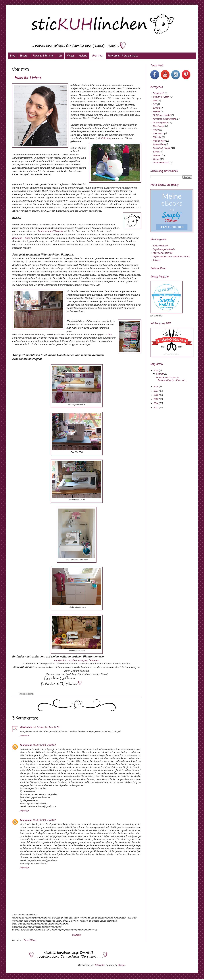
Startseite (76, 935)
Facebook (59, 660)
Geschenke (158, 126)
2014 (156, 403)
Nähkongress (159, 141)
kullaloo (156, 260)
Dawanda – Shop (21, 238)
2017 (156, 391)
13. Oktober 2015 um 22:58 (46, 727)
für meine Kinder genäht (164, 119)
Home (156, 130)
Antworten (24, 735)
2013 (156, 407)
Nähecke (157, 137)
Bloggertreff (158, 93)
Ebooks (24, 56)
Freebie (156, 111)
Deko (155, 100)
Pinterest (94, 660)
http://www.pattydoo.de (164, 249)
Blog (12, 56)
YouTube (71, 660)
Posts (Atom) (30, 940)
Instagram (83, 660)
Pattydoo (106, 138)
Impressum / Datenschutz (122, 56)
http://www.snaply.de (163, 253)
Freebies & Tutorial (43, 56)
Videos (70, 56)
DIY (60, 56)
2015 (156, 399)
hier (110, 334)
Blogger (121, 965)
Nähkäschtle (26, 727)
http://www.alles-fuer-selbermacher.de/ (171, 256)
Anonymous (26, 745)
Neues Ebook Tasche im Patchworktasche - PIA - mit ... (171, 378)
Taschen (157, 155)
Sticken (156, 151)
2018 (156, 386)
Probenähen (159, 144)
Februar (160, 374)
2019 (156, 370)
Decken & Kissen (161, 97)
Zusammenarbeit (161, 162)
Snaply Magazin (160, 245)
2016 (156, 395)
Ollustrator (100, 965)
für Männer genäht (162, 115)
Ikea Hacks (158, 133)
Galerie (83, 56)
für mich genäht (160, 122)
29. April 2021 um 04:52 (44, 745)
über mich (97, 56)
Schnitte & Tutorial (161, 148)
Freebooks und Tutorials (50, 231)
